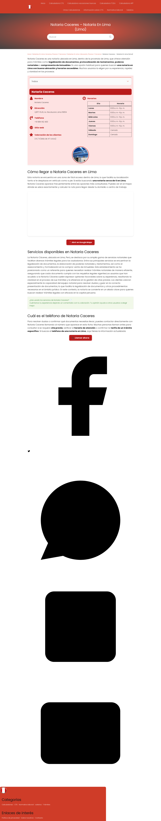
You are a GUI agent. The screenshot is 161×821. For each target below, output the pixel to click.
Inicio (44, 3)
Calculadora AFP (126, 3)
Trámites (46, 804)
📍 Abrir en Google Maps (80, 242)
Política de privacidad (10, 818)
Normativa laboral (115, 10)
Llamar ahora (82, 337)
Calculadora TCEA (108, 3)
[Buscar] (109, 36)
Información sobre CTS (94, 10)
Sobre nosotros (27, 818)
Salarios (130, 10)
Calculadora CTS (57, 3)
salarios (38, 804)
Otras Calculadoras (72, 10)
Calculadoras (7, 804)
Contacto (39, 818)
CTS (15, 804)
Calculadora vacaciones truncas (82, 3)
